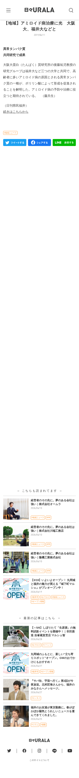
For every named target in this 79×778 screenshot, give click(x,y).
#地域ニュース (10, 140)
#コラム (35, 732)
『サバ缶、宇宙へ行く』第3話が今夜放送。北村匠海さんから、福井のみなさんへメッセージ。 (53, 691)
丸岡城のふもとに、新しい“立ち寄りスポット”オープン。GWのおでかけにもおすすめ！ (53, 665)
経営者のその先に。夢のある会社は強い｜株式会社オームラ (53, 509)
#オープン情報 (38, 609)
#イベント (47, 652)
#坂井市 (35, 604)
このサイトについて (39, 767)
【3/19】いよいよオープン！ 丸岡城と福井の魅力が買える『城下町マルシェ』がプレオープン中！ (53, 590)
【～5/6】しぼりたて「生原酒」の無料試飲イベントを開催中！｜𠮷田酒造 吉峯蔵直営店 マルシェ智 (53, 638)
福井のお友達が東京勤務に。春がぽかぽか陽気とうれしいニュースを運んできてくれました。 (53, 718)
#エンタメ (36, 705)
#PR (48, 525)
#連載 (43, 732)
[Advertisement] (39, 281)
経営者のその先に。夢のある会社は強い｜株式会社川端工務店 (53, 535)
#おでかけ (45, 604)
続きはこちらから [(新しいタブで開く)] (15, 118)
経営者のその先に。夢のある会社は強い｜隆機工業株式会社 (53, 562)
